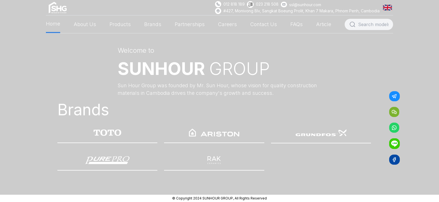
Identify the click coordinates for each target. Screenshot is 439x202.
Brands (152, 24)
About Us (85, 24)
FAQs (296, 24)
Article (323, 24)
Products (120, 24)
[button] (388, 7)
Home (53, 24)
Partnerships (190, 24)
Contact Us (263, 24)
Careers (227, 24)
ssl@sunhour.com (305, 4)
